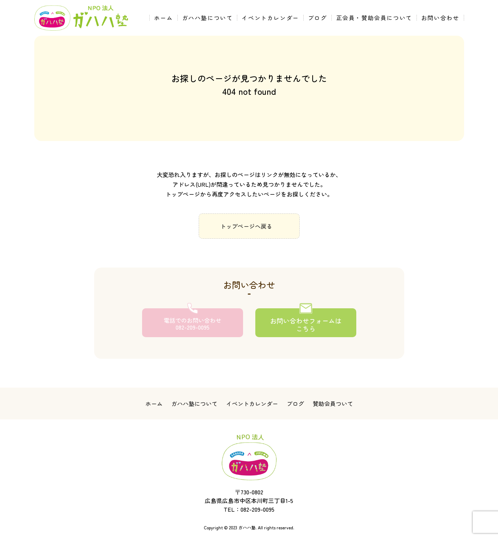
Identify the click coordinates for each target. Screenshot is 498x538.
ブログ (317, 17)
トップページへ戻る (246, 226)
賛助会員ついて (333, 403)
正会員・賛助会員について (374, 17)
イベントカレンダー (270, 17)
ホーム (163, 17)
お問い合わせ (440, 17)
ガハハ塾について (207, 17)
